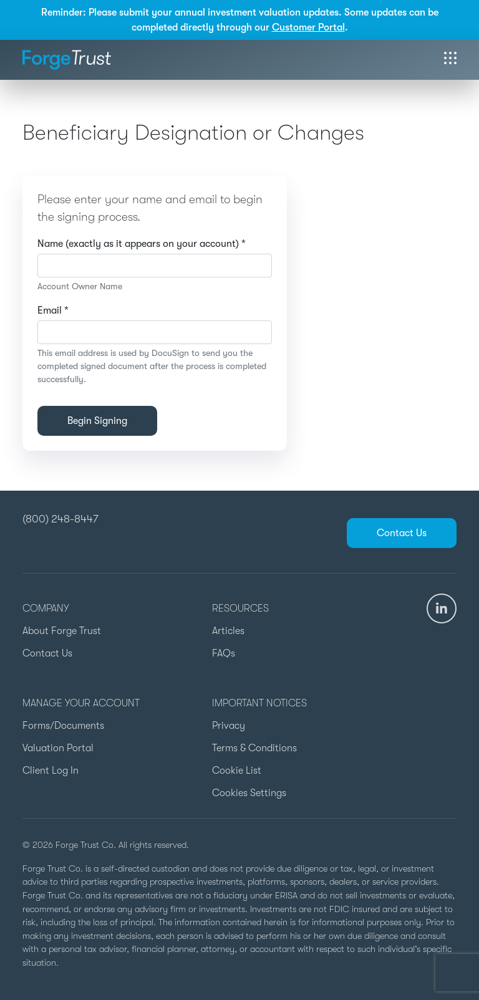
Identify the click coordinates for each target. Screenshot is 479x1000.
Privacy (228, 725)
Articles (228, 631)
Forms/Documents (63, 725)
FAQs (223, 653)
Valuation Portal (58, 748)
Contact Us (402, 533)
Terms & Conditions (254, 748)
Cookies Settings (249, 793)
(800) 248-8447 (60, 518)
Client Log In (50, 770)
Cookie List (236, 770)
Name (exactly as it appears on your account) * (141, 243)
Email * (53, 310)
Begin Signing (97, 420)
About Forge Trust (61, 631)
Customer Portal (308, 27)
